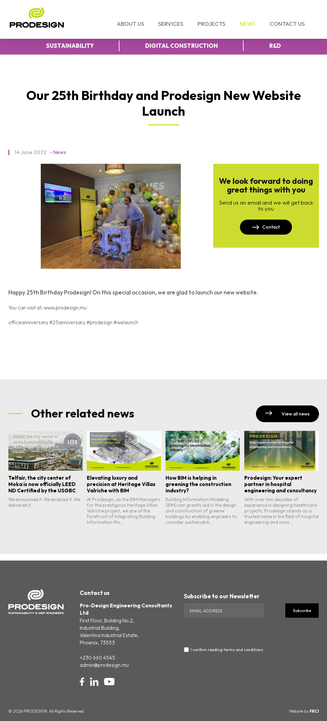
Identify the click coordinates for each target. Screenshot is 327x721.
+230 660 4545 (97, 657)
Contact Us (287, 23)
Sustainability (70, 45)
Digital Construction (181, 45)
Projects (211, 23)
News (247, 23)
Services (170, 23)
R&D (275, 45)
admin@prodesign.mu (104, 665)
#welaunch (125, 322)
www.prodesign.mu (65, 308)
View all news (287, 414)
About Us (130, 23)
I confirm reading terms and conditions (227, 650)
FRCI (314, 711)
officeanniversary (28, 322)
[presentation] (234, 631)
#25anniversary (67, 322)
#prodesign (99, 322)
